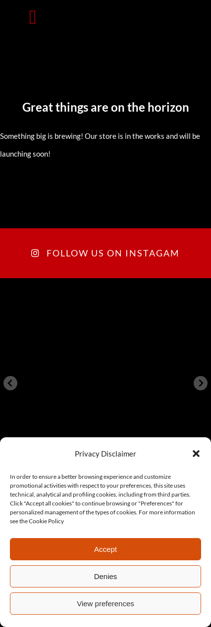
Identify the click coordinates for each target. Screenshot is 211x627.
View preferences (105, 603)
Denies (105, 576)
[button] (196, 454)
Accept (105, 549)
